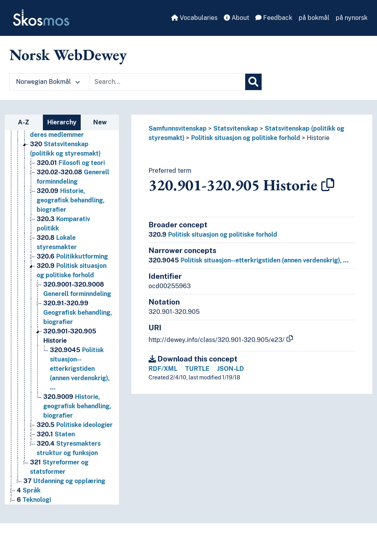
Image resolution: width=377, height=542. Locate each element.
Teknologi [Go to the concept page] (34, 499)
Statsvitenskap (235, 128)
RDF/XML (163, 368)
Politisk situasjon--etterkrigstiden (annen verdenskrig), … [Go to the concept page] (80, 368)
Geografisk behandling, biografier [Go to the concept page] (77, 312)
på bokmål (314, 17)
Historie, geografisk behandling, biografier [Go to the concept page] (70, 200)
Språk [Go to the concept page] (29, 490)
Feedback (273, 17)
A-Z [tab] (23, 122)
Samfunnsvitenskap (178, 128)
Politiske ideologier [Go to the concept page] (75, 425)
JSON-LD (230, 368)
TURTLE (197, 368)
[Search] (253, 81)
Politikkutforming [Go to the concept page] (72, 256)
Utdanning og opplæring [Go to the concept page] (64, 481)
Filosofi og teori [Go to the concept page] (71, 162)
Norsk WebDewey (68, 54)
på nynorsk (352, 17)
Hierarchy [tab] (61, 122)
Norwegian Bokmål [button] (48, 81)
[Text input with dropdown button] (167, 81)
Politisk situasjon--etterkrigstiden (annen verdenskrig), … (249, 260)
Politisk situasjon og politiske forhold (245, 138)
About (236, 17)
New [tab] (100, 122)
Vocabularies (194, 17)
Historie (318, 138)
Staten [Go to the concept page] (56, 434)
